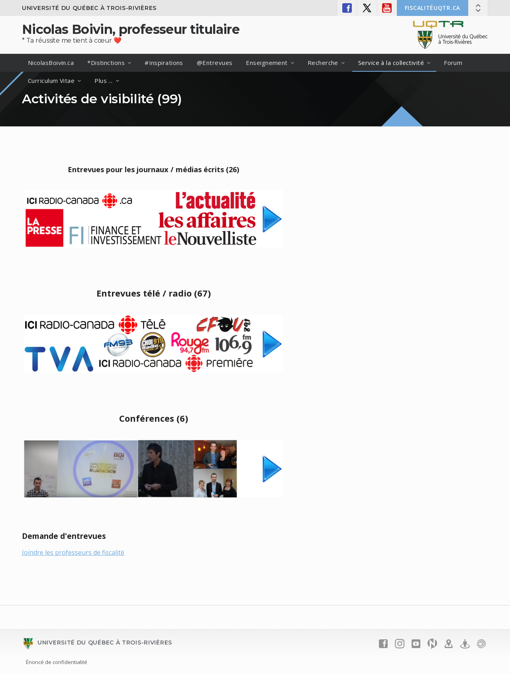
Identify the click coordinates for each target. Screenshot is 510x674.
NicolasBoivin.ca (51, 63)
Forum (453, 63)
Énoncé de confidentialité (56, 662)
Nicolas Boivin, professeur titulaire (130, 29)
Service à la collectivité (391, 63)
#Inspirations (164, 63)
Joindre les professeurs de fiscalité (73, 552)
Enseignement (266, 63)
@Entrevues (215, 63)
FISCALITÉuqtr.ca (432, 8)
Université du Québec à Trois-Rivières (89, 8)
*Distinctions (106, 63)
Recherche (323, 63)
